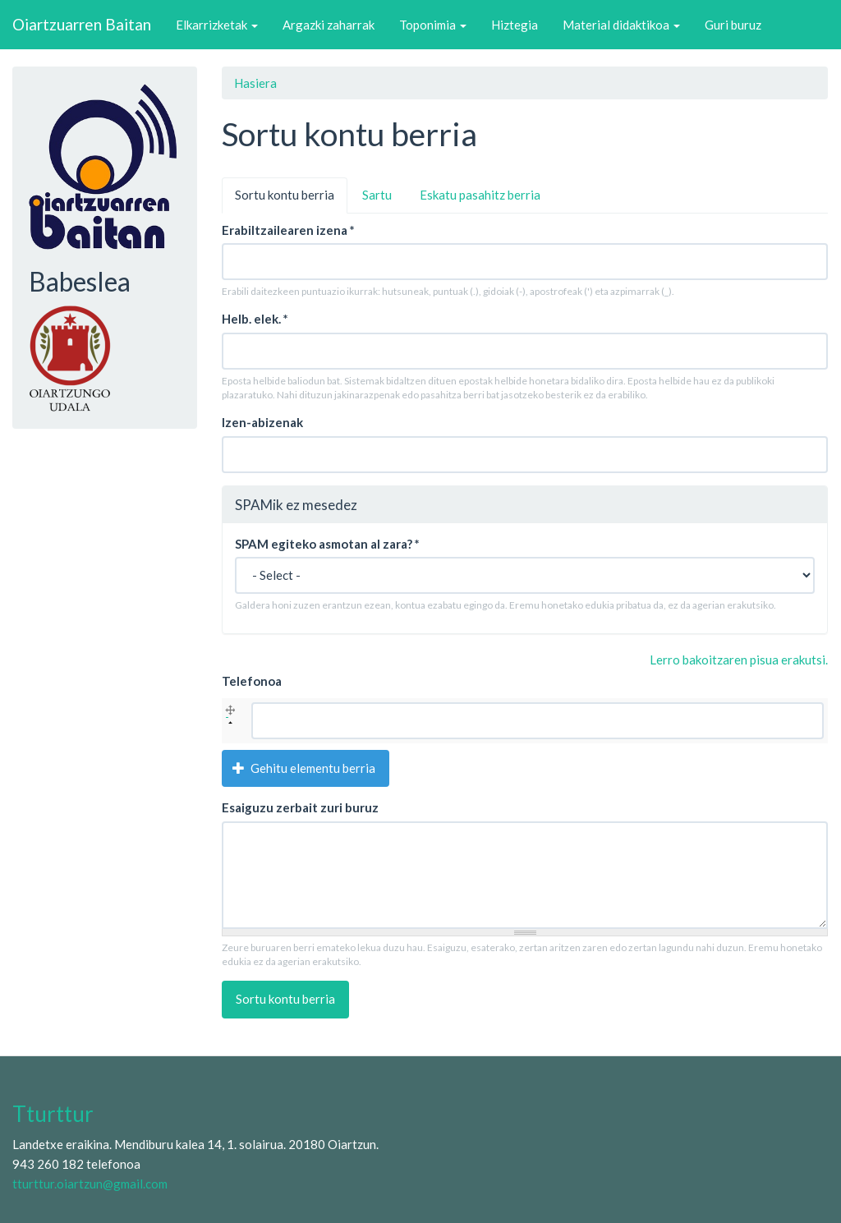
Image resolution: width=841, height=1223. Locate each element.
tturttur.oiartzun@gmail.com (90, 1183)
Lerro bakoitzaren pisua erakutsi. (739, 659)
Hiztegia (514, 24)
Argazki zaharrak (329, 24)
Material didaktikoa (621, 24)
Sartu (377, 194)
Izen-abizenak (262, 422)
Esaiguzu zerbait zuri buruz (300, 807)
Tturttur (53, 1114)
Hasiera (255, 83)
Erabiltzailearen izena (288, 230)
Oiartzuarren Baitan (81, 24)
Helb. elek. (255, 318)
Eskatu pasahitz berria (480, 194)
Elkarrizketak (217, 24)
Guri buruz (733, 24)
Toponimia (432, 24)
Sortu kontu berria (291, 199)
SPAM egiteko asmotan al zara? (327, 543)
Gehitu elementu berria (303, 768)
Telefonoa (252, 681)
